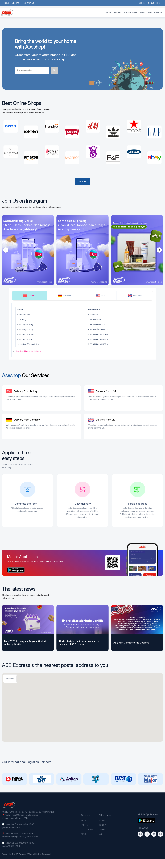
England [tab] (135, 296)
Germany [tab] (65, 296)
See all (82, 181)
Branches (10, 678)
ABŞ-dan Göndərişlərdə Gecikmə (131, 642)
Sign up (151, 3)
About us (16, 3)
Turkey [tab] (29, 296)
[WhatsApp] (160, 834)
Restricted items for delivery (28, 351)
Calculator (130, 12)
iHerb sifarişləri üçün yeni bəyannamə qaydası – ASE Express (79, 643)
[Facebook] (140, 834)
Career (158, 12)
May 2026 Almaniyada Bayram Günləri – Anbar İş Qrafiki (25, 643)
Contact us (28, 3)
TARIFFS (118, 12)
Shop (108, 12)
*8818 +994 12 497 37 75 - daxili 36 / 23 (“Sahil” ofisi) (28, 812)
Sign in (142, 3)
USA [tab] (100, 296)
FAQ (150, 12)
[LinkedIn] (153, 834)
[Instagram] (147, 834)
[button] (5, 250)
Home (7, 3)
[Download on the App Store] (16, 570)
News (142, 12)
